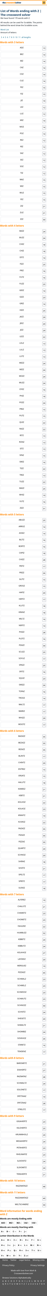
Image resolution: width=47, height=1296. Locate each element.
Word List (5, 29)
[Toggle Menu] (44, 2)
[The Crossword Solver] (11, 2)
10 (16, 37)
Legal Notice (24, 1260)
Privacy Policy (8, 1265)
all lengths (26, 37)
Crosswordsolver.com (23, 1273)
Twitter (13, 1260)
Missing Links (39, 1260)
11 (19, 37)
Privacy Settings (37, 1265)
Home (5, 1260)
